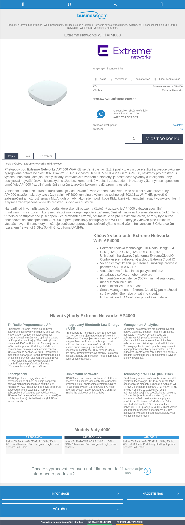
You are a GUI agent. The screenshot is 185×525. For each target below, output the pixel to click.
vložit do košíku (162, 139)
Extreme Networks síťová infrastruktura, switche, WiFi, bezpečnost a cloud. (125, 24)
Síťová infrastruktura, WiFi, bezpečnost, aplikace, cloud (50, 24)
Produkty (12, 24)
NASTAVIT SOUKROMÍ (99, 522)
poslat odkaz (140, 79)
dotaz (100, 79)
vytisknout (118, 79)
